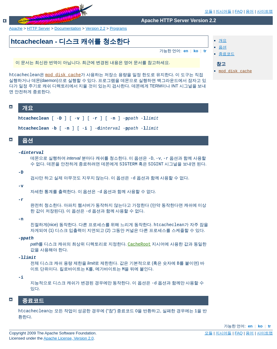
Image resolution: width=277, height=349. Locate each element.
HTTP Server (38, 28)
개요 (223, 40)
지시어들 (223, 11)
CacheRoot (139, 244)
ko (196, 51)
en (186, 51)
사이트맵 (265, 11)
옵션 (223, 47)
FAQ (239, 11)
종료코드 (226, 54)
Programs (118, 28)
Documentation (67, 28)
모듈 (209, 11)
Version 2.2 (95, 28)
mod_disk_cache (63, 75)
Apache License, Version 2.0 (68, 338)
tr (205, 51)
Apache (15, 28)
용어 (250, 11)
